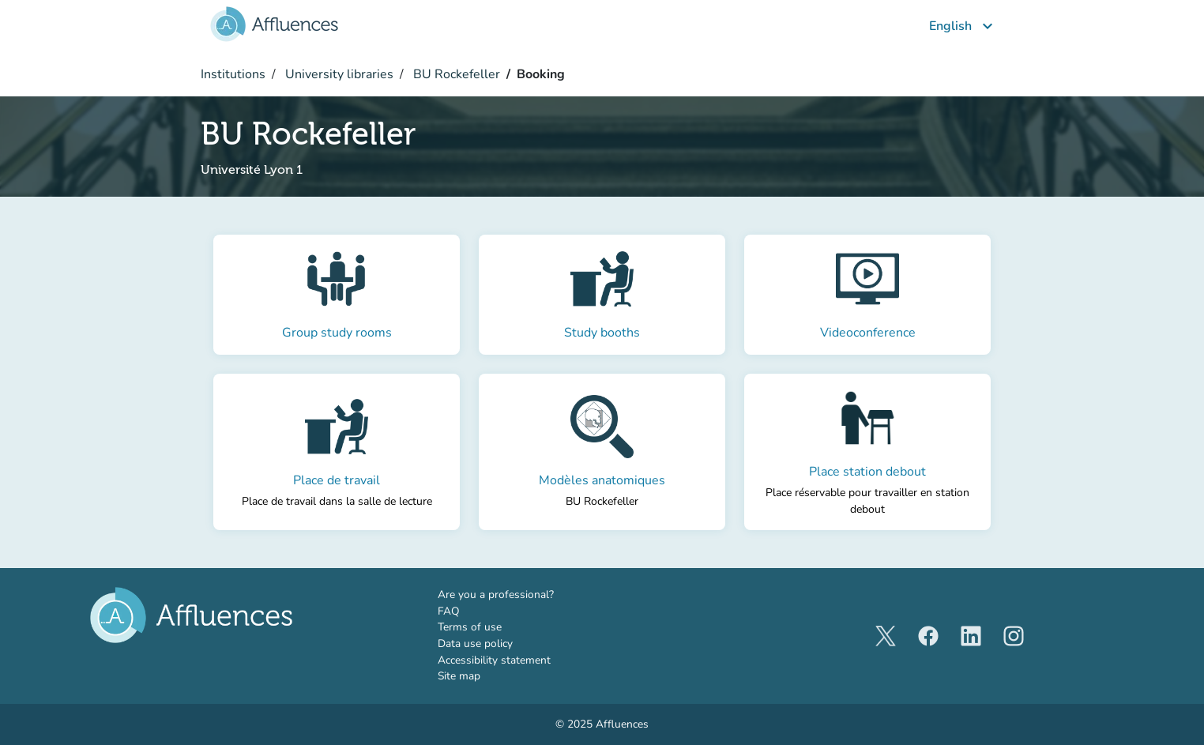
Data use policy (475, 643)
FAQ (449, 611)
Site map (459, 675)
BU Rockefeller (455, 74)
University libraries (337, 74)
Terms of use (470, 626)
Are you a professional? (519, 594)
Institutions (233, 74)
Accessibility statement (494, 660)
